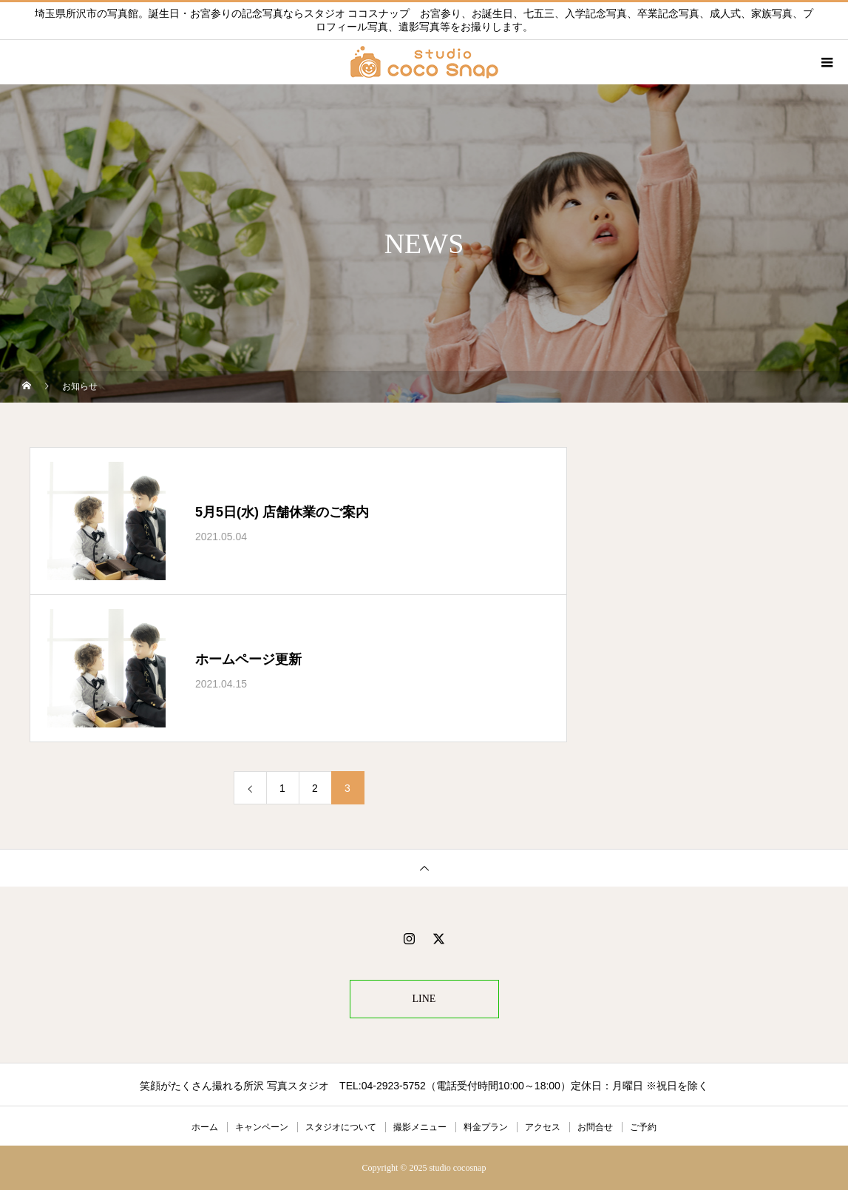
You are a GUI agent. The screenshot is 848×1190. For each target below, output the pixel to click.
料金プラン (486, 1127)
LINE (424, 998)
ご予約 (643, 1127)
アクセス (542, 1127)
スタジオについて (340, 1127)
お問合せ (595, 1127)
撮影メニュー (420, 1127)
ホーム (204, 1127)
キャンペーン (261, 1127)
